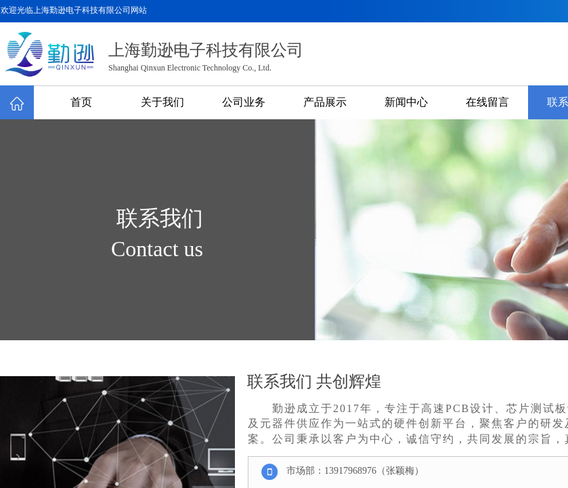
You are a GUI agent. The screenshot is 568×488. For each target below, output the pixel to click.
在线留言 (487, 102)
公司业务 (243, 102)
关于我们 (162, 102)
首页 (81, 102)
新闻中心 (406, 102)
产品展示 (325, 102)
